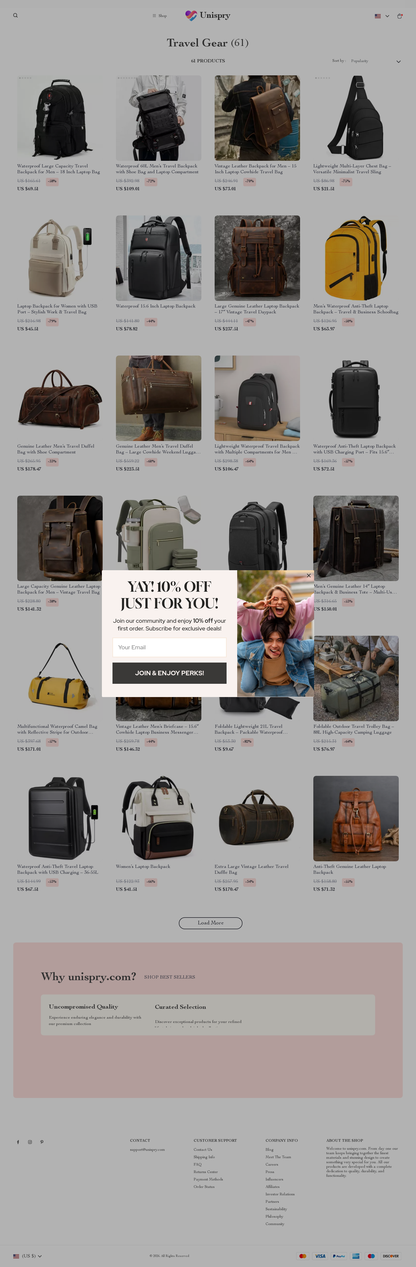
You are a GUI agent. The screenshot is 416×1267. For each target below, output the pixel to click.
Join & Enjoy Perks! (169, 673)
